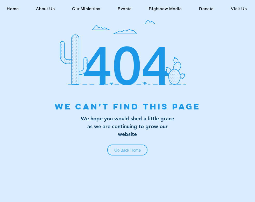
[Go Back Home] (127, 150)
